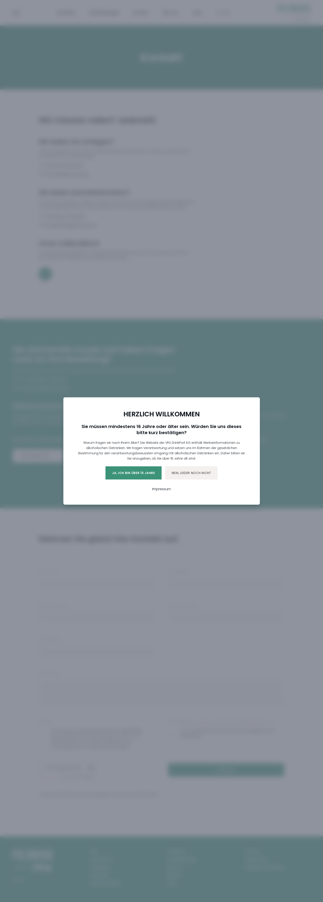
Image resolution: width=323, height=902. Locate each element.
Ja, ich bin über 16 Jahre (133, 473)
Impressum (161, 489)
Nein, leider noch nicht (191, 473)
